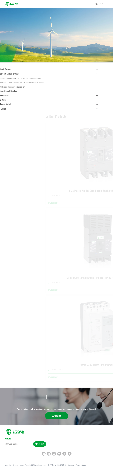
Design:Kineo (81, 465)
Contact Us (56, 415)
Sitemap (71, 465)
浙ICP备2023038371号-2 (57, 465)
